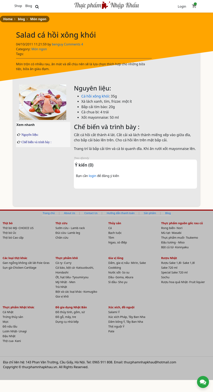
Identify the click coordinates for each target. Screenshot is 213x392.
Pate (111, 331)
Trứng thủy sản (13, 317)
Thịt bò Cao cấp (13, 237)
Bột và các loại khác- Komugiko (76, 291)
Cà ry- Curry (63, 263)
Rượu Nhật (169, 258)
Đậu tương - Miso (173, 242)
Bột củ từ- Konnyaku (175, 247)
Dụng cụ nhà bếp (67, 322)
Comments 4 (73, 44)
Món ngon (38, 19)
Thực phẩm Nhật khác (18, 307)
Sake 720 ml (169, 267)
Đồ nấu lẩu (10, 326)
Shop (18, 6)
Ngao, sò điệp (117, 242)
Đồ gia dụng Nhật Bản (71, 307)
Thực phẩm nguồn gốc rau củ (182, 223)
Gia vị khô (62, 296)
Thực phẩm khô (66, 258)
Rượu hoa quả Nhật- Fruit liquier (183, 282)
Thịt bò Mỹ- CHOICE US (18, 228)
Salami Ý (114, 312)
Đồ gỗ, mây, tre (65, 317)
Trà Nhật (61, 287)
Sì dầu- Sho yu (117, 282)
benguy (58, 44)
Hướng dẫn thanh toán (121, 213)
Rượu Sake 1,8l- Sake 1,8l (178, 263)
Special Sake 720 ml (174, 272)
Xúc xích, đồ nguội (121, 307)
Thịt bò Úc (9, 233)
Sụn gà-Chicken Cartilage (19, 267)
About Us (69, 213)
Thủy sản (114, 223)
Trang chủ (49, 213)
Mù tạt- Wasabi (171, 233)
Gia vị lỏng (115, 258)
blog (21, 19)
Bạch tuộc (115, 233)
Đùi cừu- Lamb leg (67, 233)
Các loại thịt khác (15, 258)
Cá (110, 228)
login (93, 176)
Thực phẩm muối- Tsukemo (179, 237)
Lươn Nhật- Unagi (15, 331)
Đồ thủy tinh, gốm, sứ (70, 312)
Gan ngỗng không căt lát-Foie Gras (26, 263)
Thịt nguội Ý (116, 326)
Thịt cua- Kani (12, 341)
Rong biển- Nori (171, 228)
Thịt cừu (61, 223)
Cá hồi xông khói (95, 96)
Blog (28, 6)
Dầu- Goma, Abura (120, 277)
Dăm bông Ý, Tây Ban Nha (125, 322)
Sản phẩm (150, 213)
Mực (6, 322)
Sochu (165, 277)
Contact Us (90, 213)
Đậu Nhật (9, 336)
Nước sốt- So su (118, 272)
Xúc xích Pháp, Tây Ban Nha (126, 317)
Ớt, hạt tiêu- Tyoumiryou (71, 277)
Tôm (111, 237)
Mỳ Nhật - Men (65, 282)
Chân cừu (61, 237)
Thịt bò (8, 223)
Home (8, 19)
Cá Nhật (8, 312)
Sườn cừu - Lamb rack (70, 228)
